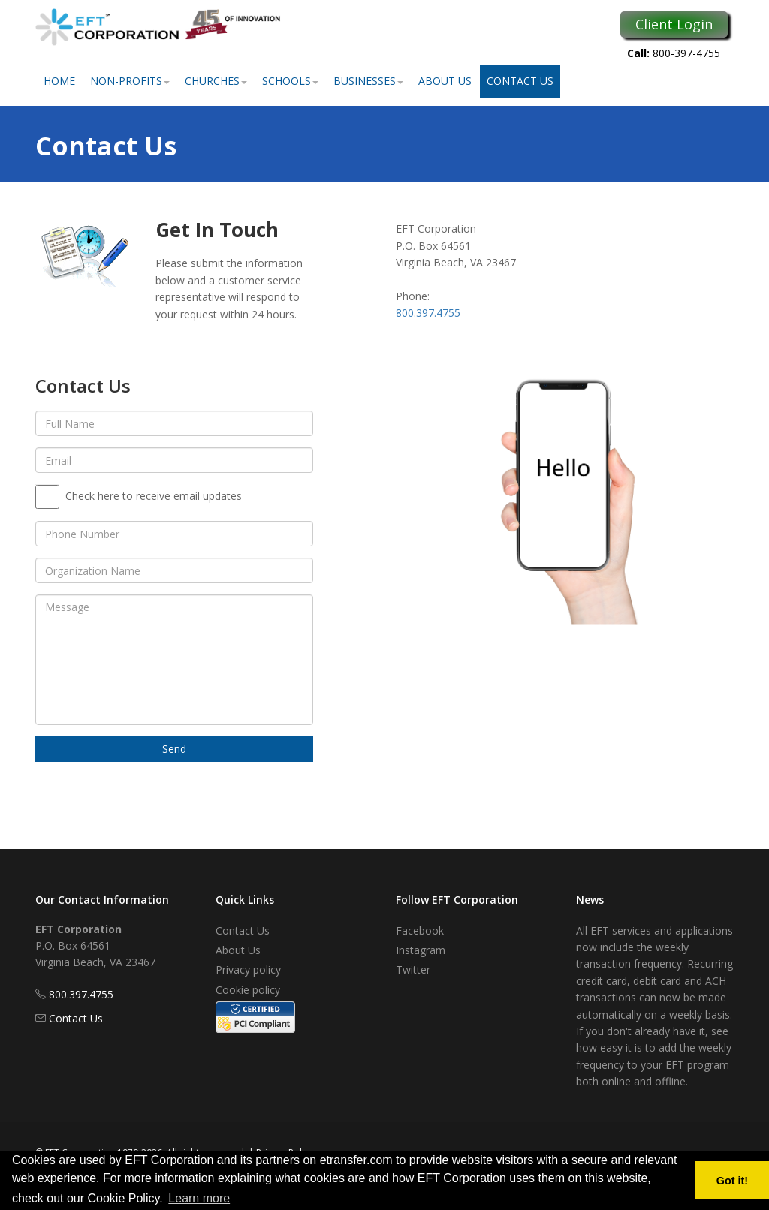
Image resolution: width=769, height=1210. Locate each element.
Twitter (413, 969)
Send (174, 749)
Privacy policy (248, 969)
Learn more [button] (199, 1198)
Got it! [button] (732, 1181)
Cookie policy (248, 990)
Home (59, 81)
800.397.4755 (428, 313)
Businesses (368, 81)
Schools (290, 81)
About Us (445, 81)
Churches (216, 81)
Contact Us (520, 81)
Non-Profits (130, 81)
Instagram (420, 950)
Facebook (420, 930)
